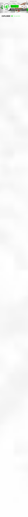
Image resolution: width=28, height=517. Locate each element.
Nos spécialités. (17, 16)
